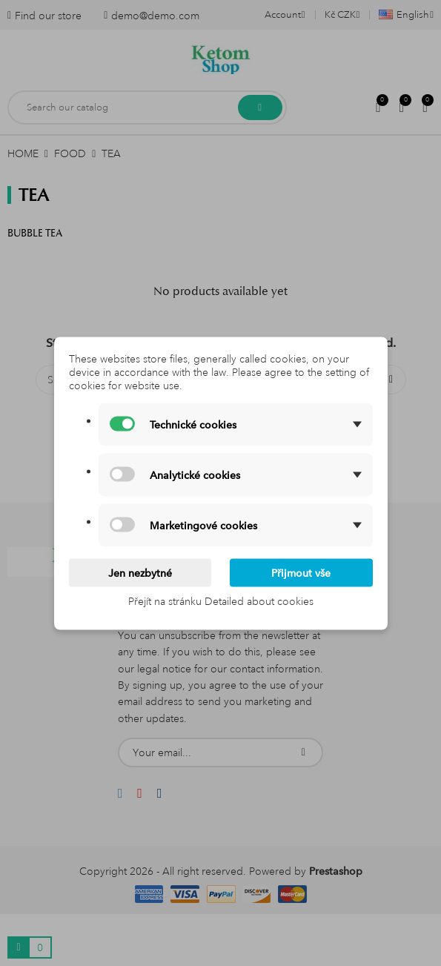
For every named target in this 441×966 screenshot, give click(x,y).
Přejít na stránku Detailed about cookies (221, 600)
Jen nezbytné (140, 572)
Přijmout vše (301, 572)
